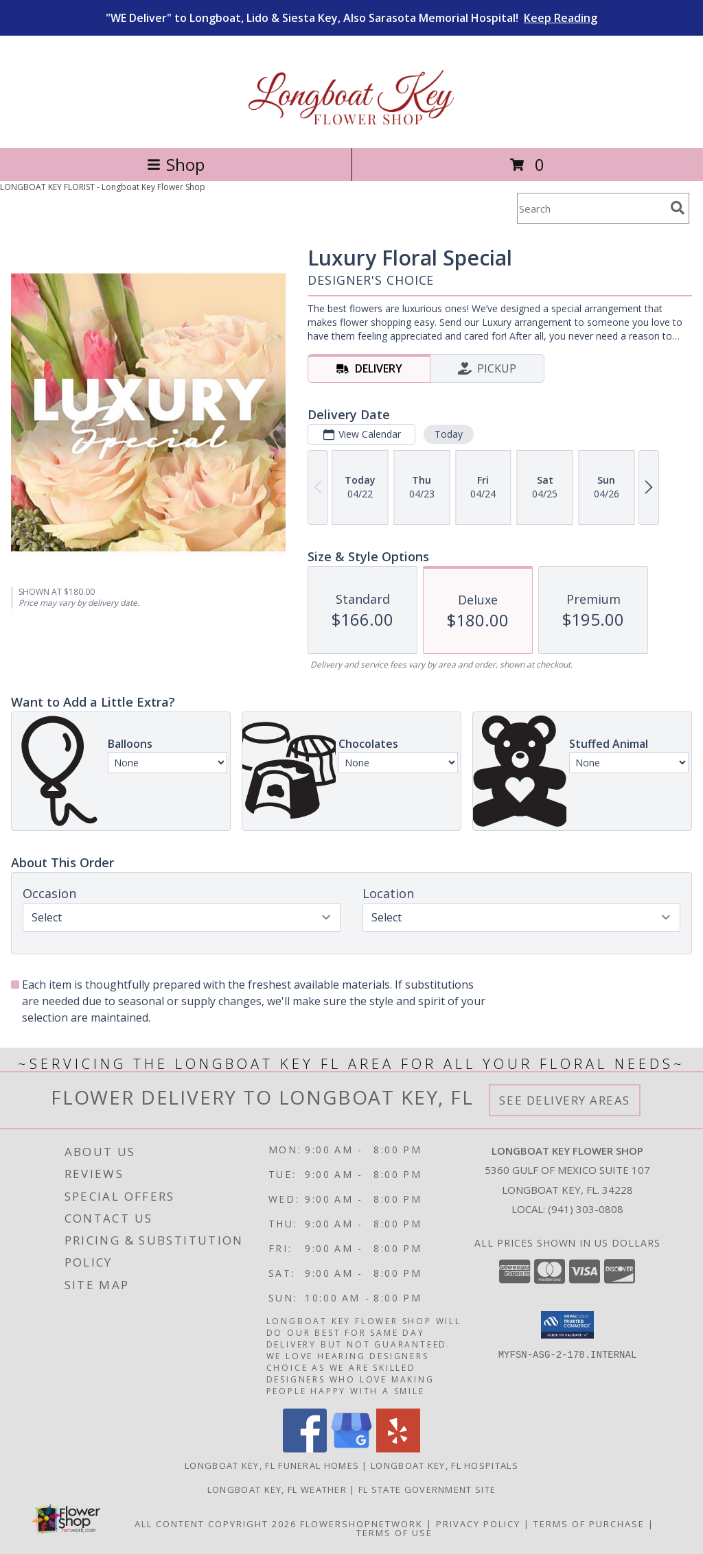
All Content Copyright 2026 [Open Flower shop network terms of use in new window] (216, 1524)
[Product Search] (591, 208)
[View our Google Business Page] (351, 1448)
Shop (176, 164)
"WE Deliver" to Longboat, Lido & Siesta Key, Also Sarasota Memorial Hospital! (351, 17)
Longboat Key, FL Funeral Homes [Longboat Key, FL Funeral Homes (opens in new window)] (272, 1465)
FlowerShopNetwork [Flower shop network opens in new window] (361, 1524)
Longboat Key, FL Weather (277, 1489)
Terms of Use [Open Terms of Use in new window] (394, 1533)
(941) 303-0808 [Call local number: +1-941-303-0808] (585, 1209)
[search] (678, 207)
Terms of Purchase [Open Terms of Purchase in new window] (589, 1524)
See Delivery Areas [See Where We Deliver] (564, 1100)
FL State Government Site (427, 1489)
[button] (567, 1325)
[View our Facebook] (305, 1448)
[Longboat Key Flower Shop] (352, 127)
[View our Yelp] (398, 1448)
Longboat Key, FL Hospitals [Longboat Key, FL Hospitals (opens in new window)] (444, 1465)
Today (449, 433)
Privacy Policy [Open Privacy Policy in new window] (478, 1524)
